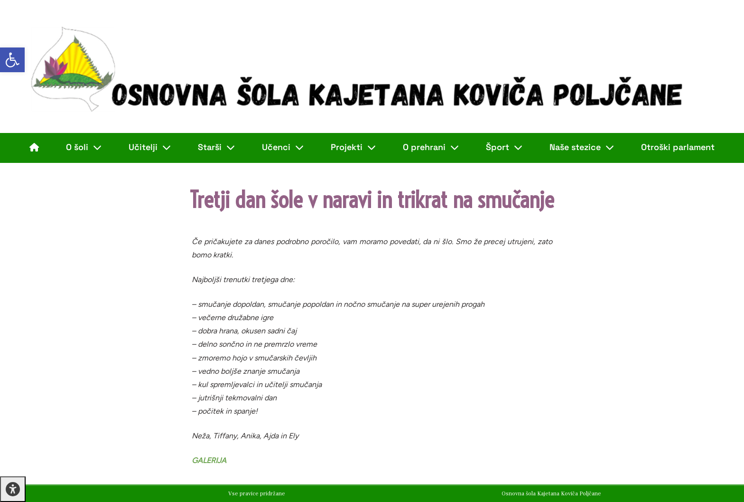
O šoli (84, 147)
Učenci (283, 147)
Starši (216, 147)
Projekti (353, 147)
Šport (504, 147)
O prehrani (431, 147)
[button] (12, 59)
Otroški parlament (678, 147)
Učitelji (150, 147)
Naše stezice (581, 147)
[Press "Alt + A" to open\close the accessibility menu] (13, 489)
